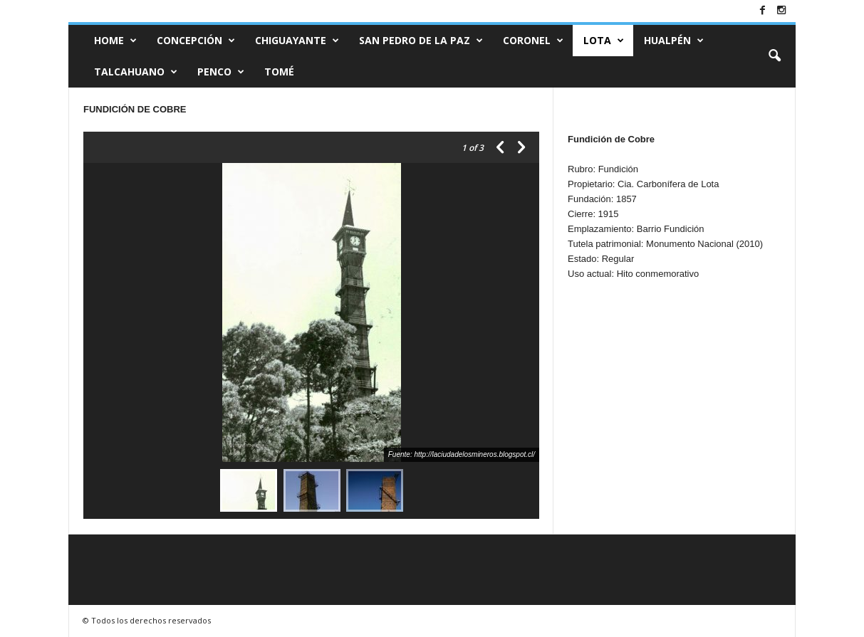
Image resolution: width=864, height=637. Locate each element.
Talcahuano (135, 72)
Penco (220, 72)
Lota (603, 40)
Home (115, 40)
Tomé (279, 71)
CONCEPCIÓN (196, 40)
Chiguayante (297, 40)
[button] (774, 56)
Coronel (533, 40)
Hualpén (674, 40)
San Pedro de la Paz (421, 40)
